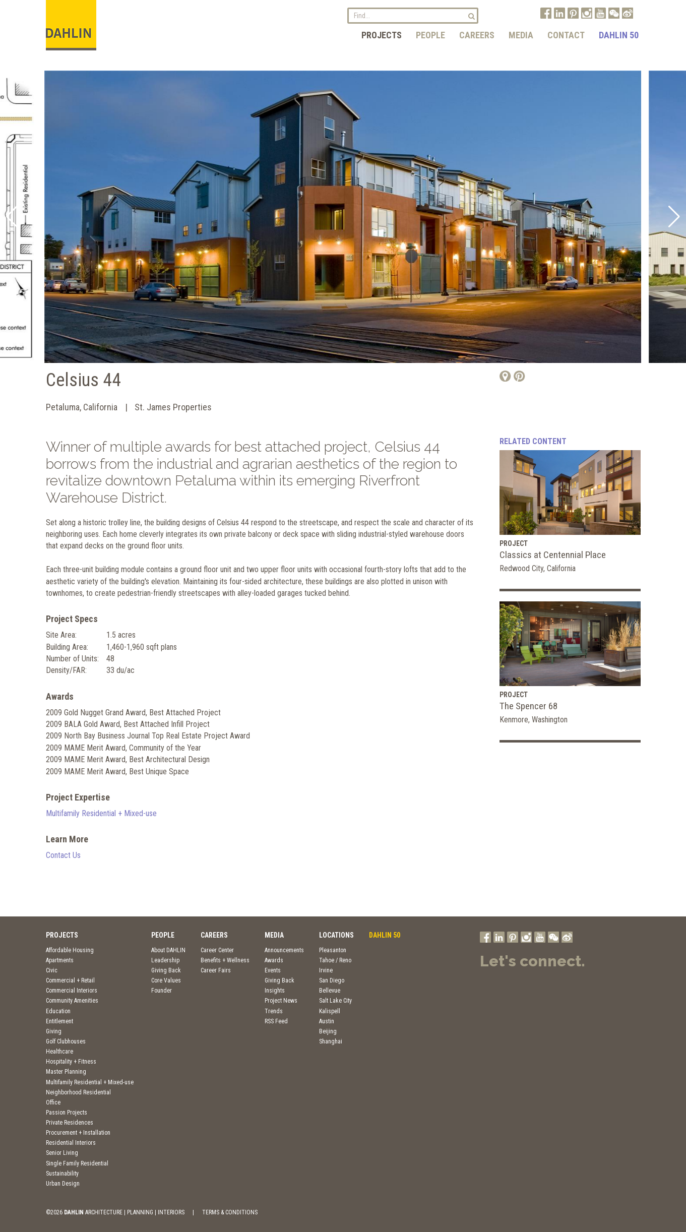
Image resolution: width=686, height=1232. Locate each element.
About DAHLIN (168, 950)
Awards (274, 960)
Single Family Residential (77, 1163)
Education (58, 1011)
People (430, 35)
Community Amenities (72, 1000)
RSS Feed (276, 1021)
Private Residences (69, 1122)
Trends (274, 1011)
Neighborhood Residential (78, 1092)
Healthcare (59, 1051)
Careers (476, 35)
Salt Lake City (335, 1000)
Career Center (217, 950)
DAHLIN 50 (619, 35)
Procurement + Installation (78, 1132)
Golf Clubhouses (66, 1041)
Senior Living (62, 1152)
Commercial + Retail (70, 980)
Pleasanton (332, 950)
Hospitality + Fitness (71, 1061)
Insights (275, 990)
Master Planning (66, 1071)
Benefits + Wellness (225, 960)
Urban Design (63, 1183)
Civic (51, 970)
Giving (53, 1031)
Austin (326, 1021)
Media (521, 35)
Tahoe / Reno (335, 960)
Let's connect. (532, 961)
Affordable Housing (70, 950)
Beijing (328, 1031)
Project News (281, 1000)
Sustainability (62, 1173)
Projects (381, 35)
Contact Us (63, 855)
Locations (336, 935)
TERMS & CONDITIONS (230, 1212)
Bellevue (329, 990)
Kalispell (329, 1011)
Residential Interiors (71, 1142)
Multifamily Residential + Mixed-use (101, 813)
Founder (161, 990)
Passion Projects (66, 1112)
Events (273, 970)
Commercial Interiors (71, 990)
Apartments (60, 960)
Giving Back (166, 970)
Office (53, 1102)
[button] (12, 217)
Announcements (284, 950)
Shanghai (330, 1041)
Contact (566, 35)
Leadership (165, 960)
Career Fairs (216, 970)
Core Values (166, 980)
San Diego (331, 980)
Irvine (326, 970)
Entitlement (59, 1021)
